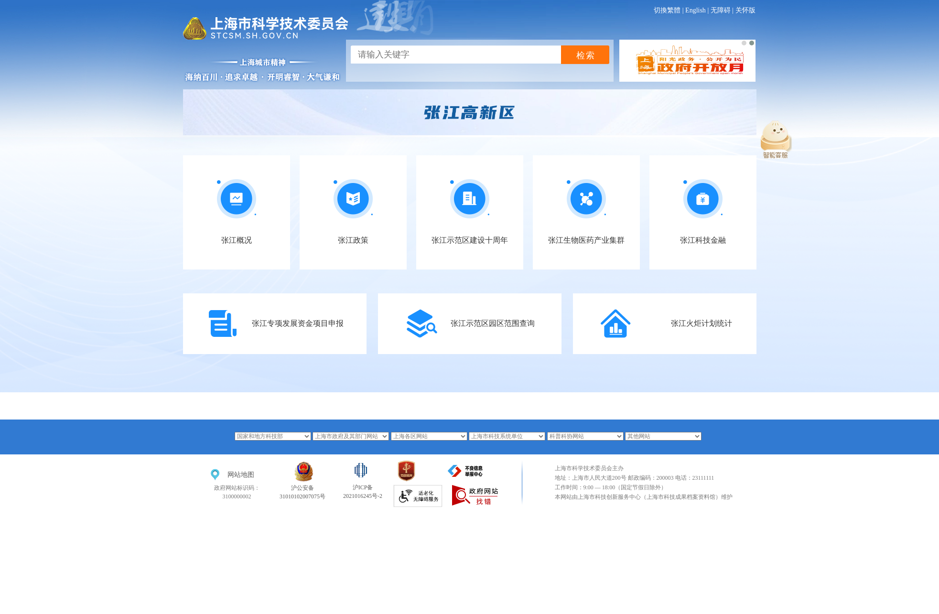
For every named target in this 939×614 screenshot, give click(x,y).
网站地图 (240, 474)
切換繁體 (667, 10)
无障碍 (721, 10)
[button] (744, 43)
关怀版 (745, 10)
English (695, 10)
